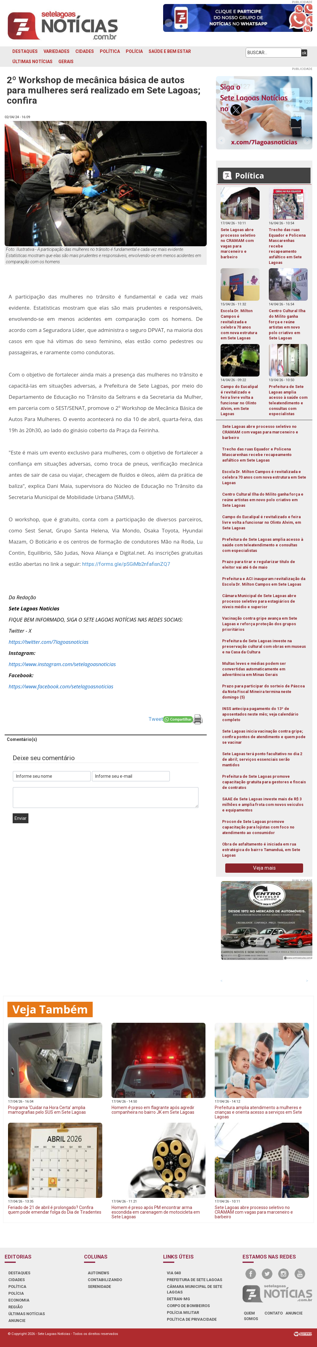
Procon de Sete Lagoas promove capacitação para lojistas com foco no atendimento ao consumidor (258, 827)
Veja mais (264, 868)
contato (273, 1313)
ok (304, 52)
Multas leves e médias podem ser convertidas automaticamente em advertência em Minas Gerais (254, 669)
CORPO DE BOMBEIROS (188, 1305)
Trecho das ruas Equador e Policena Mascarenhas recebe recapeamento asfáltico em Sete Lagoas (257, 455)
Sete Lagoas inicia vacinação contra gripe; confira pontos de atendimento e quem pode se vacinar (264, 737)
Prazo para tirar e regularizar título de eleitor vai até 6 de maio (258, 564)
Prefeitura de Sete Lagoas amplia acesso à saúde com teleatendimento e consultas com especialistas (262, 545)
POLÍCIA (134, 51)
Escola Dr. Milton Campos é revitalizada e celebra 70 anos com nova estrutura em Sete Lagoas (264, 477)
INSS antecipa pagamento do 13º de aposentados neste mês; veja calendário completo (260, 714)
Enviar (21, 818)
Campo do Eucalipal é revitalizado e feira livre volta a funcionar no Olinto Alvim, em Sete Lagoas (261, 522)
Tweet (156, 719)
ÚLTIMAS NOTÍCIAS (32, 61)
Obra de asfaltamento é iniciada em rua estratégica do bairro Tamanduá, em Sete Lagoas (261, 850)
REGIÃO (15, 1307)
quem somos (251, 1316)
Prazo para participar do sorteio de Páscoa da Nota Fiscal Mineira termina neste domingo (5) (263, 691)
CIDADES (84, 51)
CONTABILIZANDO (105, 1279)
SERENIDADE (99, 1286)
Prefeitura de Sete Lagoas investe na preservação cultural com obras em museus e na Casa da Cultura (264, 646)
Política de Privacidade (192, 1319)
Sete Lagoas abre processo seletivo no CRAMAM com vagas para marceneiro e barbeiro (260, 432)
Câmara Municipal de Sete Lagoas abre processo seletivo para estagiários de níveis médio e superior (259, 601)
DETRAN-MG (178, 1299)
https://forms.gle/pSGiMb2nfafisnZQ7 (126, 564)
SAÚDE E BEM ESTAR (170, 51)
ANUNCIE (16, 1320)
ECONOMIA (18, 1300)
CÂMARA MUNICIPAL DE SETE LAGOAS (194, 1289)
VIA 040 (174, 1273)
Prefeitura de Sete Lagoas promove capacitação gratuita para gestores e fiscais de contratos (264, 782)
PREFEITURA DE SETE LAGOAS (194, 1279)
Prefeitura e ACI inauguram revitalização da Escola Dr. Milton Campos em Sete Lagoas (263, 581)
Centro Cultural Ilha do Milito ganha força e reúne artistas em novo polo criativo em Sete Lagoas (262, 500)
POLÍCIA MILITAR (183, 1312)
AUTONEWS (98, 1273)
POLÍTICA (110, 51)
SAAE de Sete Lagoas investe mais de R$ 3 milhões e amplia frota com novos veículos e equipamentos (262, 804)
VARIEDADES (57, 51)
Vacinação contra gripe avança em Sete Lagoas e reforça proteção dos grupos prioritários (259, 624)
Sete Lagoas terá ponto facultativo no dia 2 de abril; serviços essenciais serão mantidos (262, 759)
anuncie (293, 1313)
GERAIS (66, 61)
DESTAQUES (25, 51)
